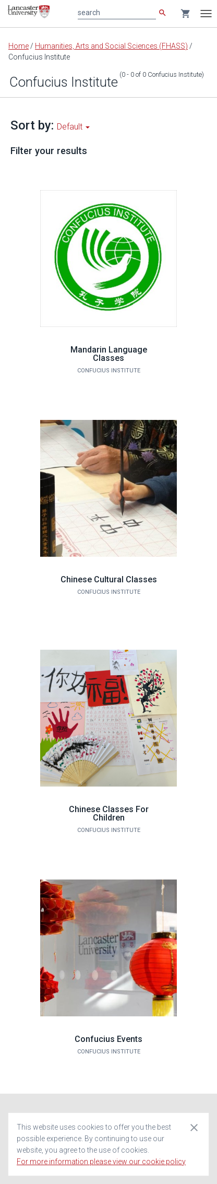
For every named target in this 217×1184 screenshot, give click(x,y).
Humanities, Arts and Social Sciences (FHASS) (111, 46)
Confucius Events (108, 1039)
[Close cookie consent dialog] (194, 1127)
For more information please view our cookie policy (101, 1161)
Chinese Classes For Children (109, 813)
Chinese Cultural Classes (109, 579)
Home (18, 46)
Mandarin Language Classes (108, 354)
